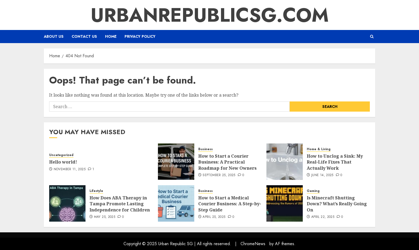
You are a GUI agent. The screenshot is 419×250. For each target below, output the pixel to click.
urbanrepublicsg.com (210, 15)
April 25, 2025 (214, 217)
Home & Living (319, 149)
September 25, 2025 (219, 175)
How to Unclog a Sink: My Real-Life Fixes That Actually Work (335, 162)
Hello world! (63, 162)
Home (111, 36)
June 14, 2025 (322, 175)
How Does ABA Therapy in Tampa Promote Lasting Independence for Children (120, 204)
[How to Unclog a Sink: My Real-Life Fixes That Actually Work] (284, 161)
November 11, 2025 (70, 169)
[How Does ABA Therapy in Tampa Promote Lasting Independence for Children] (67, 203)
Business (205, 149)
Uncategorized (61, 155)
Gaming (313, 191)
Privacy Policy (140, 36)
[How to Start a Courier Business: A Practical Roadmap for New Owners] (176, 161)
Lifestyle (96, 191)
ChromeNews (252, 244)
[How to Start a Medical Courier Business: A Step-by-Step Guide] (176, 203)
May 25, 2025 (104, 217)
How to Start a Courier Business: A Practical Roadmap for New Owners (227, 162)
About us (54, 36)
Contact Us (84, 36)
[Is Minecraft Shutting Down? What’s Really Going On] (284, 203)
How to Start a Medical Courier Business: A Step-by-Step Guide (229, 204)
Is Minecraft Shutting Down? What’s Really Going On (337, 204)
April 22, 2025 (322, 217)
